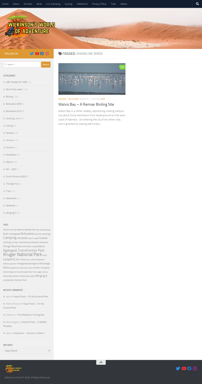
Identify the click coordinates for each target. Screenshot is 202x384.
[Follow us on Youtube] (37, 53)
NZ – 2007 (11, 169)
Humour (10, 140)
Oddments (82, 3)
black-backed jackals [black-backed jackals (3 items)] (43, 230)
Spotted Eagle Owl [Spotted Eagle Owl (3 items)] (9, 272)
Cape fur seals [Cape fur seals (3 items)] (33, 238)
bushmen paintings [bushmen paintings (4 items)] (42, 234)
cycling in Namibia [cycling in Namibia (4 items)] (19, 242)
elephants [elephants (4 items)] (44, 242)
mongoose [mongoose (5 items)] (22, 263)
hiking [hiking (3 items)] (34, 247)
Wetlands (73, 99)
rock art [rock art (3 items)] (30, 268)
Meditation (11, 154)
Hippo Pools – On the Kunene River (31, 296)
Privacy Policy (99, 3)
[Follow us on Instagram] (47, 53)
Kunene (10, 147)
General (10, 133)
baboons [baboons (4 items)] (20, 229)
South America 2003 (16, 176)
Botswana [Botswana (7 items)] (27, 233)
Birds (39, 3)
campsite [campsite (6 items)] (22, 238)
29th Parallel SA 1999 (16, 82)
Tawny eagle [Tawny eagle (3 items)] (36, 272)
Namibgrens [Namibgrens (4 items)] (33, 263)
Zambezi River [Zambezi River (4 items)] (20, 280)
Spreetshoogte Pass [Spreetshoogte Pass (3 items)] (24, 272)
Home (5, 3)
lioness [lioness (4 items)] (23, 259)
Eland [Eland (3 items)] (29, 242)
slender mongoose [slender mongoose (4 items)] (41, 268)
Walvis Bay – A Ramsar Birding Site (86, 104)
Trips (113, 3)
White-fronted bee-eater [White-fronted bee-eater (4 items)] (24, 276)
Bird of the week (14, 89)
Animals (28, 3)
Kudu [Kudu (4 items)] (45, 255)
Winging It (11, 212)
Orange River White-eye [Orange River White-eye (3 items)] (18, 268)
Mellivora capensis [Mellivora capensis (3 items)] (9, 264)
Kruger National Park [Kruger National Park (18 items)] (22, 254)
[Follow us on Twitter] (32, 53)
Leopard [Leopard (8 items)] (8, 259)
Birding (62, 99)
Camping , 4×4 (13, 118)
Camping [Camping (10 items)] (9, 238)
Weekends (11, 198)
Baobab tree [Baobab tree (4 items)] (30, 229)
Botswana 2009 (13, 103)
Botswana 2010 (13, 111)
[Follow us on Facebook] (42, 53)
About (16, 3)
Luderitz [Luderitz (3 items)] (33, 260)
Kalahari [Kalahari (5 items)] (40, 246)
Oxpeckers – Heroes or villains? (29, 333)
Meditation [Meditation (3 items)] (41, 260)
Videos (123, 3)
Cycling (68, 3)
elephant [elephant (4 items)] (35, 242)
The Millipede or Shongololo (31, 314)
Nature (9, 162)
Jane (103, 99)
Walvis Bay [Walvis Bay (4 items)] (7, 276)
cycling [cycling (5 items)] (6, 242)
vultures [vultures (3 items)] (45, 272)
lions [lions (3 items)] (28, 260)
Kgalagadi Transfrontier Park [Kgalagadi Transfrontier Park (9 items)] (23, 250)
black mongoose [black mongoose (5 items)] (11, 233)
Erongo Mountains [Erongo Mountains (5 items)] (12, 246)
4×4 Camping (53, 3)
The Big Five (12, 183)
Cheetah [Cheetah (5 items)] (43, 238)
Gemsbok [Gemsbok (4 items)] (27, 246)
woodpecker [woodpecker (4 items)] (8, 280)
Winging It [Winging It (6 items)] (41, 275)
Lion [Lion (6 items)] (16, 259)
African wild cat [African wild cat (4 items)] (9, 229)
